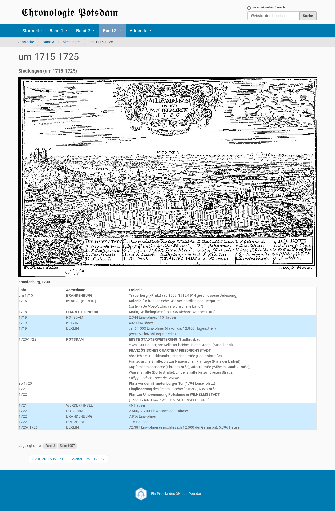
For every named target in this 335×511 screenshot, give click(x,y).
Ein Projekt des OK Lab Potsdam (167, 494)
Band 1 (56, 30)
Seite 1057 (67, 446)
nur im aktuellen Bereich (268, 7)
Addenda (138, 30)
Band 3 (110, 30)
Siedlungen (72, 42)
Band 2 (83, 30)
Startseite (32, 30)
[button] (68, 30)
